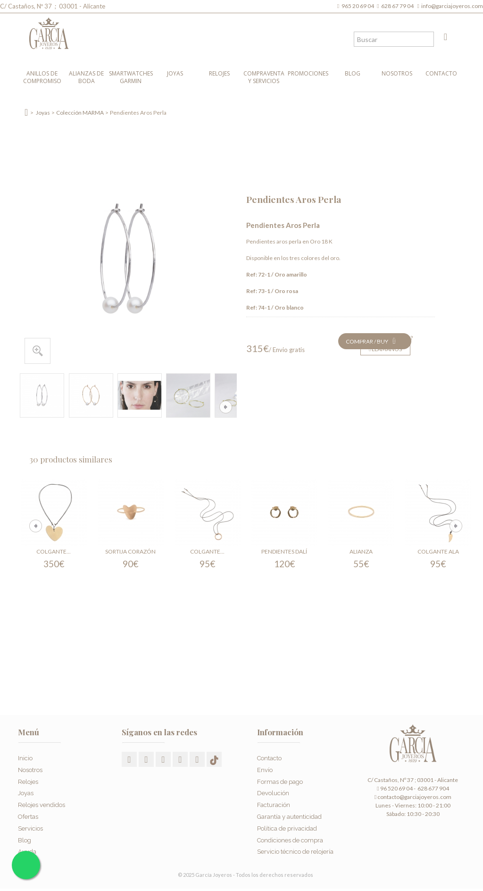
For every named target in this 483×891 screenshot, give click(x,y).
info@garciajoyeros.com (452, 5)
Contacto (441, 73)
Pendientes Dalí (284, 551)
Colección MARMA (80, 112)
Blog (352, 73)
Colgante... (53, 551)
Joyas (175, 73)
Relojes (219, 73)
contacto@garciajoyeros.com (414, 796)
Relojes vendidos (41, 802)
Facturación (273, 802)
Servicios (30, 825)
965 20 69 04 (358, 5)
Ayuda (27, 849)
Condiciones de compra (290, 837)
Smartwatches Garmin (131, 77)
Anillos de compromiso (42, 77)
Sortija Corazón (130, 551)
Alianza (361, 551)
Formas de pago (280, 778)
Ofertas (28, 813)
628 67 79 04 (398, 5)
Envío (265, 767)
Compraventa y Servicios (263, 77)
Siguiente (226, 407)
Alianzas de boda (86, 77)
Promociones (308, 73)
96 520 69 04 (394, 788)
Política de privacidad (287, 825)
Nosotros (397, 73)
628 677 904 (432, 788)
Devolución (273, 790)
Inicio (25, 755)
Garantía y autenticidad (289, 813)
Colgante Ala (438, 551)
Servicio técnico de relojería (295, 849)
